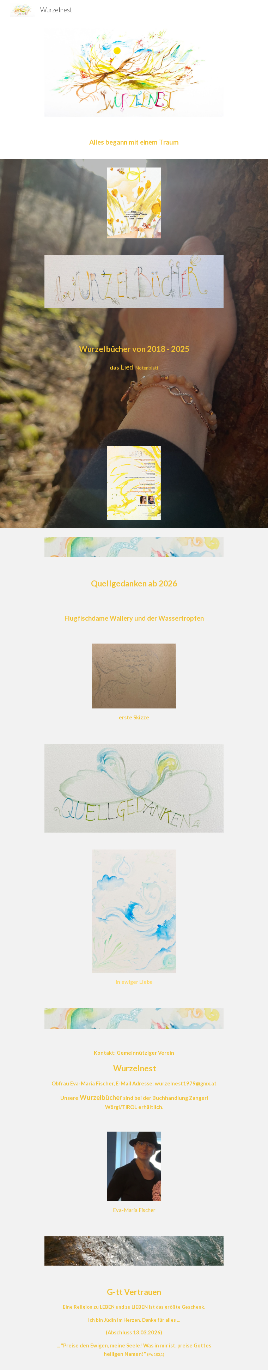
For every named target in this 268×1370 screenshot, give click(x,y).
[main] (133, 142)
